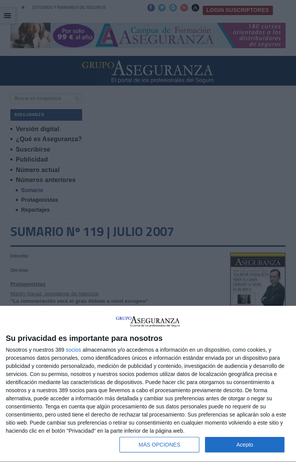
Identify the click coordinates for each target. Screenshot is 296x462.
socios (73, 349)
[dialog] (148, 384)
